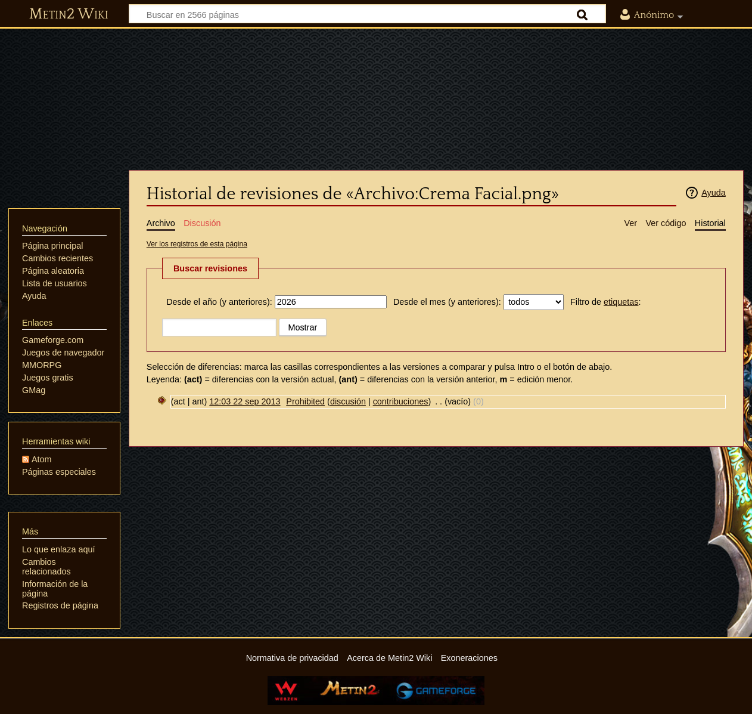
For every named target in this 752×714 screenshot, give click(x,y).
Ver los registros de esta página (197, 244)
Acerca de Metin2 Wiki (389, 658)
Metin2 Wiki (68, 14)
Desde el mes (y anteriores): (447, 302)
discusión (348, 401)
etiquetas (621, 302)
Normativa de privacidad (292, 658)
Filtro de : (605, 302)
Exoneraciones (469, 658)
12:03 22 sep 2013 (244, 401)
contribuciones (400, 401)
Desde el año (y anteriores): (219, 302)
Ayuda (713, 192)
